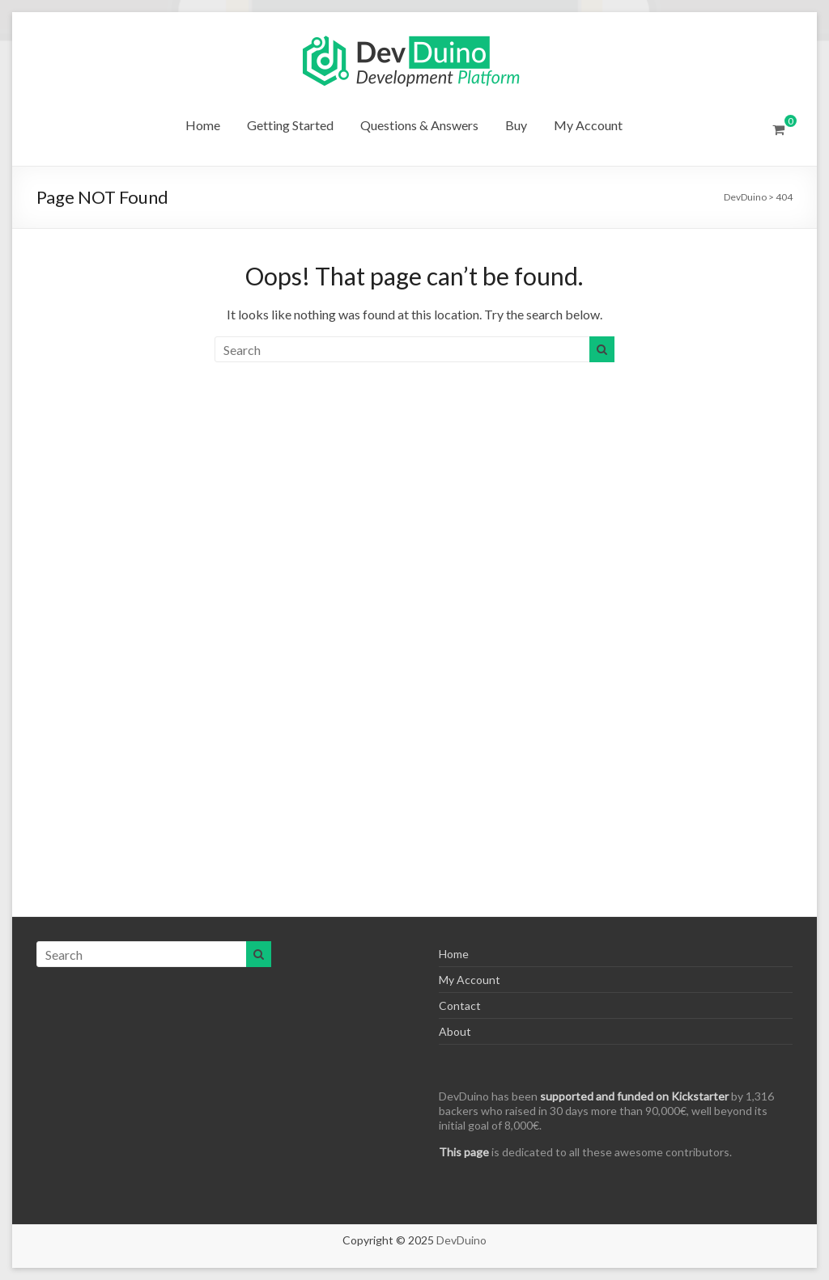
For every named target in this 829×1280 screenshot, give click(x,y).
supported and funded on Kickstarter (634, 1096)
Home (202, 125)
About (455, 1031)
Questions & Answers (419, 125)
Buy (516, 125)
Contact (460, 1005)
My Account (588, 125)
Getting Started (290, 125)
